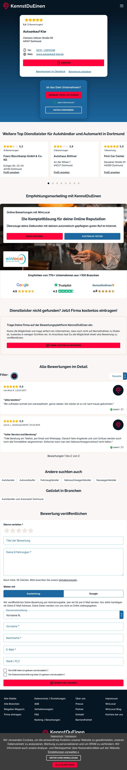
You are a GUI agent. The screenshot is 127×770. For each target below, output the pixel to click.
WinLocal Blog (113, 709)
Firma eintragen (12, 714)
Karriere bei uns (114, 714)
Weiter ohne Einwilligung (63, 758)
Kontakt (80, 714)
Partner (80, 709)
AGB (14, 670)
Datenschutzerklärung (22, 674)
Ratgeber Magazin (14, 709)
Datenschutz (41, 698)
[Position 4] (61, 183)
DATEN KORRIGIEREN (63, 110)
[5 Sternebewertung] (30, 530)
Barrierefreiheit (84, 719)
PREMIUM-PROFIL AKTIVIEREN (64, 95)
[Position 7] (74, 183)
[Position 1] (48, 183)
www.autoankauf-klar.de (50, 54)
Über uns (80, 698)
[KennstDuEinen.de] (24, 6)
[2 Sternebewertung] (12, 530)
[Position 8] (79, 183)
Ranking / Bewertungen (47, 719)
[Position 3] (57, 183)
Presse (79, 703)
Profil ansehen (22, 172)
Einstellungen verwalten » (63, 752)
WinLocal (110, 703)
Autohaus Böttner (65, 156)
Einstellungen (58, 698)
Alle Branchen (11, 703)
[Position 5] (66, 183)
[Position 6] (70, 183)
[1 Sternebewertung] (6, 530)
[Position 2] (53, 183)
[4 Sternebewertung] (24, 530)
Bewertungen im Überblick (50, 71)
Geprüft (116, 410)
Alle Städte (10, 698)
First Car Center (114, 156)
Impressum (111, 698)
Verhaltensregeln (68, 580)
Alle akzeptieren (64, 765)
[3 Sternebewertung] (18, 530)
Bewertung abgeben (80, 71)
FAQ (36, 714)
